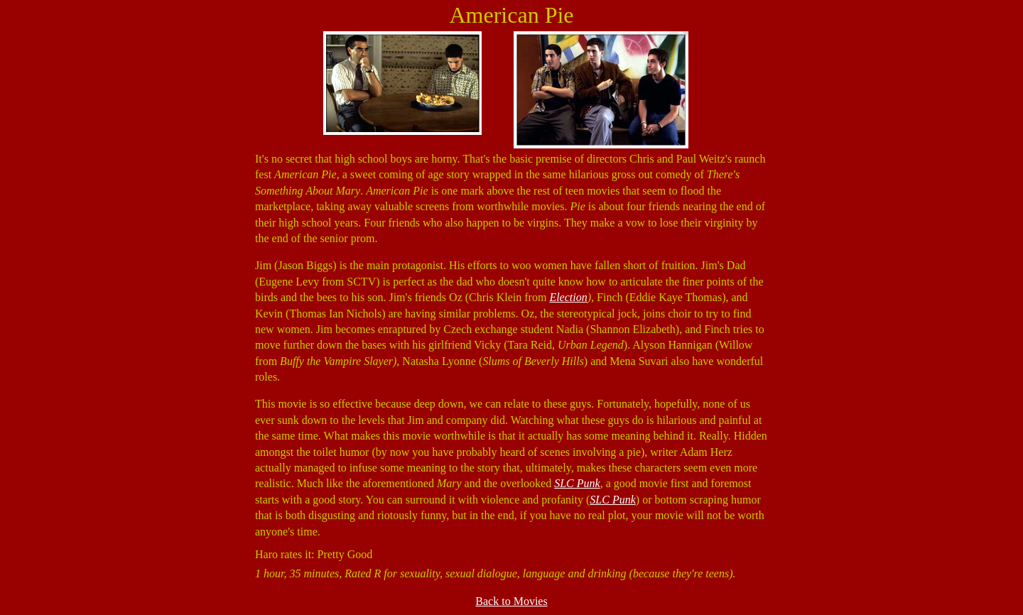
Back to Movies (511, 601)
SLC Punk (577, 483)
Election (568, 297)
